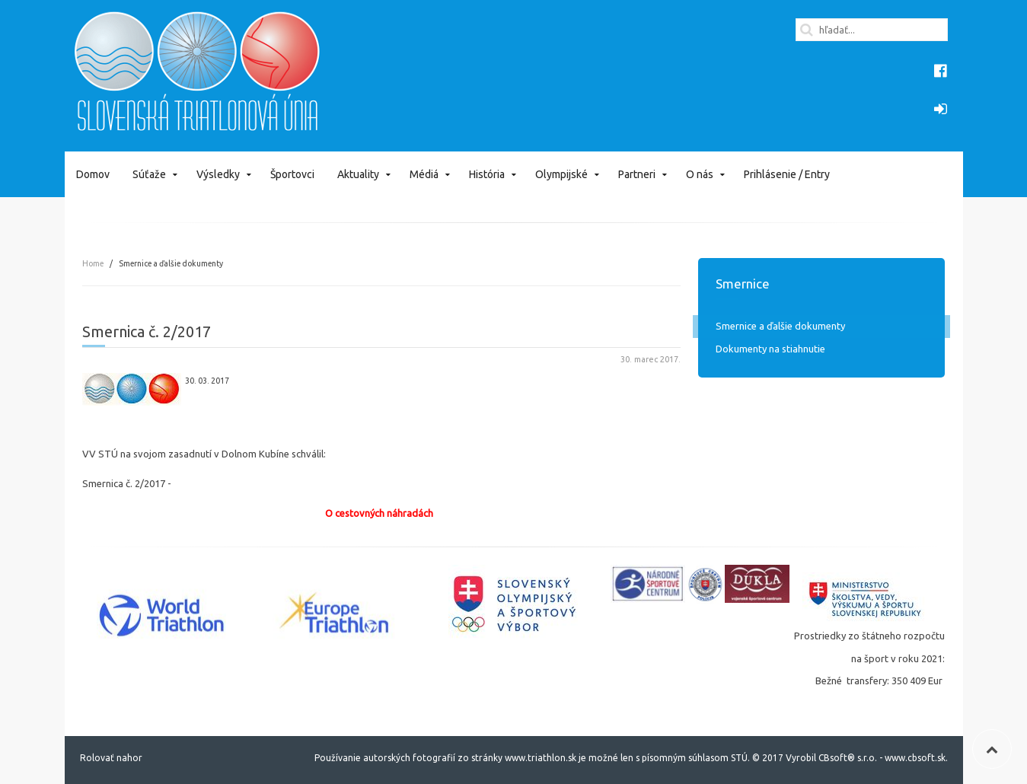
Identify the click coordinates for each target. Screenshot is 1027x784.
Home (93, 263)
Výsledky (218, 174)
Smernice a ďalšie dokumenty (780, 325)
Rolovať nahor (111, 758)
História (487, 174)
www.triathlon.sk (539, 758)
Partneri (636, 174)
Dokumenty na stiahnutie (770, 348)
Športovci (292, 174)
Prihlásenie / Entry (787, 174)
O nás (699, 174)
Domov (93, 174)
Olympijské (561, 174)
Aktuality (358, 174)
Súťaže (149, 174)
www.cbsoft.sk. (916, 758)
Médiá (424, 174)
